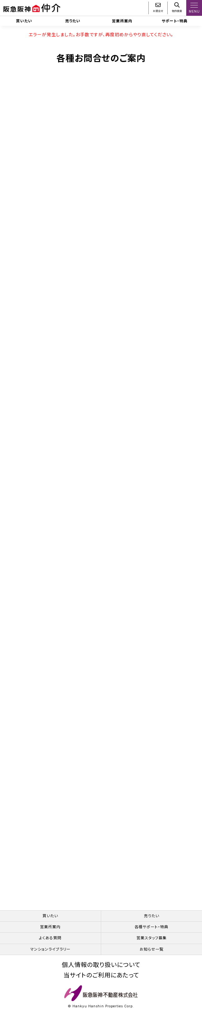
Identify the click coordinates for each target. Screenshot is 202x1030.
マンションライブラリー (50, 949)
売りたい (72, 21)
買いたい (24, 21)
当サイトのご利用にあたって (101, 975)
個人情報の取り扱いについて (101, 965)
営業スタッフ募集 (151, 938)
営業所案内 (122, 21)
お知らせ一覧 (152, 949)
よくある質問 (50, 938)
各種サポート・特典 (151, 926)
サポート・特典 (175, 21)
